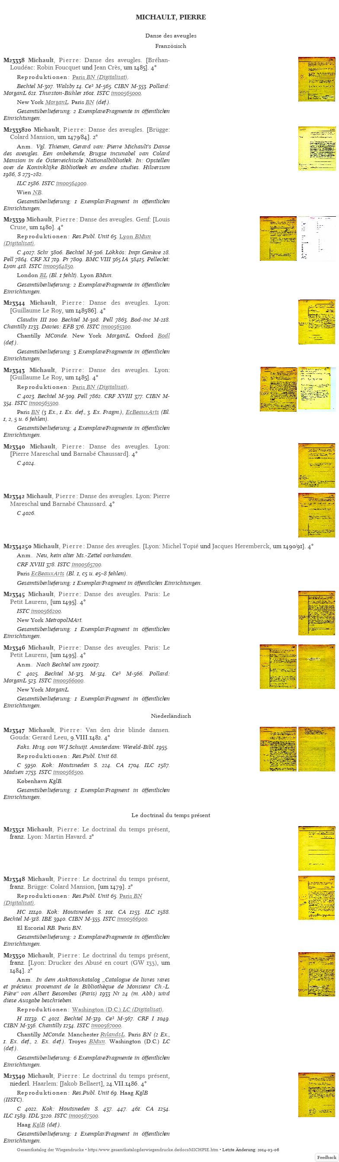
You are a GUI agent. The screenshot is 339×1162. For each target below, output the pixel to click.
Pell (8, 259)
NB (37, 192)
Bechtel (26, 86)
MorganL (56, 102)
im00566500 (68, 772)
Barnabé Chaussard (99, 454)
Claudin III (32, 319)
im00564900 (71, 183)
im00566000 (68, 680)
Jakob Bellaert (81, 1083)
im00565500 (43, 403)
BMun (97, 1041)
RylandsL (112, 1034)
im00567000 (106, 1025)
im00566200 (46, 611)
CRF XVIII (118, 396)
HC (21, 912)
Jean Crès (107, 67)
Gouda (19, 737)
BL (43, 275)
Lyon (161, 302)
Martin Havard (65, 836)
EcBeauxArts (142, 412)
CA (120, 765)
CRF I (146, 1018)
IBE (47, 918)
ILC (21, 183)
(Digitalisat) (100, 77)
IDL (34, 1115)
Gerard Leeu (49, 737)
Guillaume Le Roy (37, 310)
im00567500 (83, 1115)
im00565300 (116, 326)
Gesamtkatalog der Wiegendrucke (50, 1150)
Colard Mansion (32, 137)
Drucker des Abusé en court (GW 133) (102, 962)
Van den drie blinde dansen (127, 730)
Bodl (164, 335)
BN (90, 102)
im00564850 (58, 266)
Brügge (158, 129)
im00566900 (132, 918)
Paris (151, 594)
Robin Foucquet (58, 67)
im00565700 (86, 564)
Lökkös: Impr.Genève (133, 252)
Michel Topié (180, 546)
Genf (142, 219)
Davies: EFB (58, 326)
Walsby (65, 86)
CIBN (121, 86)
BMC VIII (98, 259)
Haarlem (44, 1083)
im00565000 (126, 93)
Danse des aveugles (112, 60)
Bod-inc (141, 319)
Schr (42, 252)
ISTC (103, 93)
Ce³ (89, 86)
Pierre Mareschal (35, 454)
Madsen (13, 772)
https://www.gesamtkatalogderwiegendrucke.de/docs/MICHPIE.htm (153, 1150)
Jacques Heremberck (240, 546)
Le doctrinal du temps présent (125, 829)
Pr (66, 259)
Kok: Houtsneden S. (70, 765)
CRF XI (40, 259)
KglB (38, 1124)
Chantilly (15, 326)
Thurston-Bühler (60, 93)
